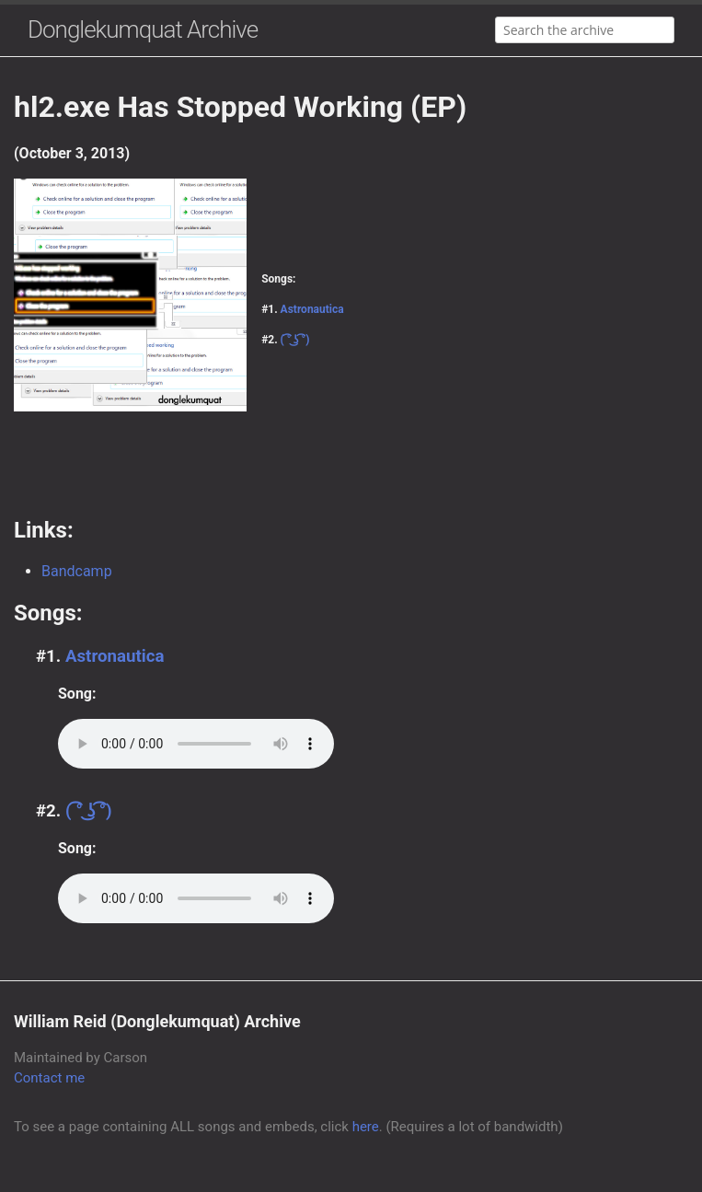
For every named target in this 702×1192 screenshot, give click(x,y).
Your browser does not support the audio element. (196, 744)
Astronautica (312, 309)
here (365, 1126)
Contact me (49, 1078)
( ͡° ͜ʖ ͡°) (295, 339)
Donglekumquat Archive (143, 29)
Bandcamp (76, 571)
